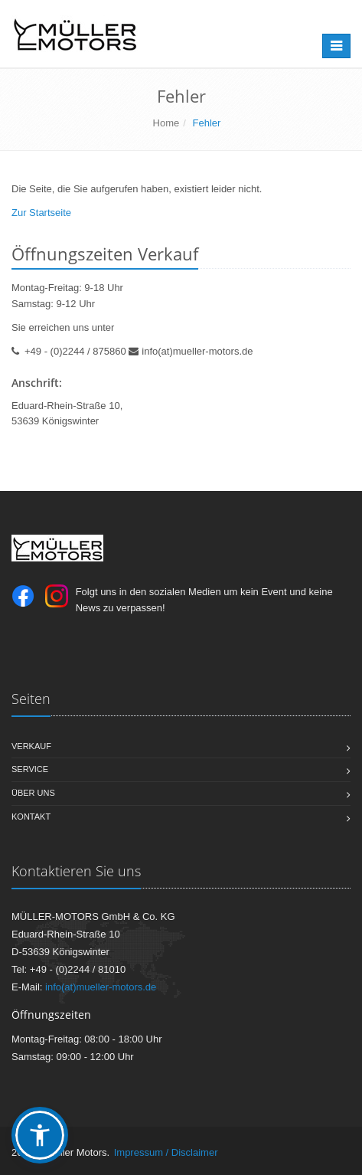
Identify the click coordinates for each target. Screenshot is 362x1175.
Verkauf (31, 746)
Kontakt (31, 816)
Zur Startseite (41, 212)
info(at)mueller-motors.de (197, 351)
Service (29, 769)
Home (166, 123)
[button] (39, 1135)
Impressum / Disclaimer (166, 1152)
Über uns (33, 792)
